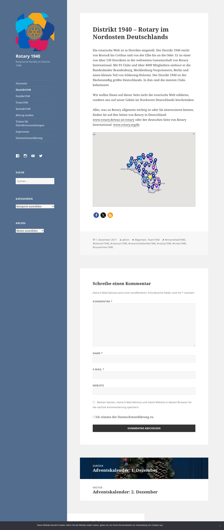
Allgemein (140, 239)
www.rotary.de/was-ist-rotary (113, 120)
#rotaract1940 (118, 243)
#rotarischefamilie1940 (142, 243)
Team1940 (22, 102)
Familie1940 (23, 96)
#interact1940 (101, 243)
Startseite (21, 83)
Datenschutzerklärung (29, 138)
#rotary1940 (164, 243)
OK (166, 525)
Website (98, 385)
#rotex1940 (179, 243)
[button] (96, 215)
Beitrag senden (25, 115)
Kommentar (102, 301)
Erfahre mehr (181, 525)
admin (125, 239)
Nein (171, 525)
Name (98, 353)
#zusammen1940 (103, 247)
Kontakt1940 (23, 109)
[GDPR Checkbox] (94, 417)
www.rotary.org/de (126, 125)
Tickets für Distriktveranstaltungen (30, 123)
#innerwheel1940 (175, 239)
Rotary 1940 (28, 56)
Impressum (22, 131)
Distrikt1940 (23, 89)
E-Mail (98, 369)
